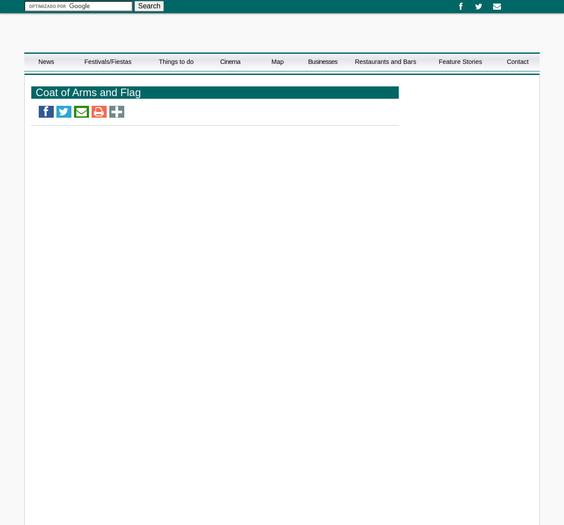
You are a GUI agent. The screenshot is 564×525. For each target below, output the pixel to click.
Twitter (479, 6)
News (46, 61)
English (516, 3)
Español (509, 3)
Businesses (323, 61)
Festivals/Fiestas (107, 61)
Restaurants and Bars (385, 61)
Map (277, 61)
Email (497, 6)
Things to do (176, 61)
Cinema (230, 61)
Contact (518, 61)
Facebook (461, 6)
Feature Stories (460, 61)
